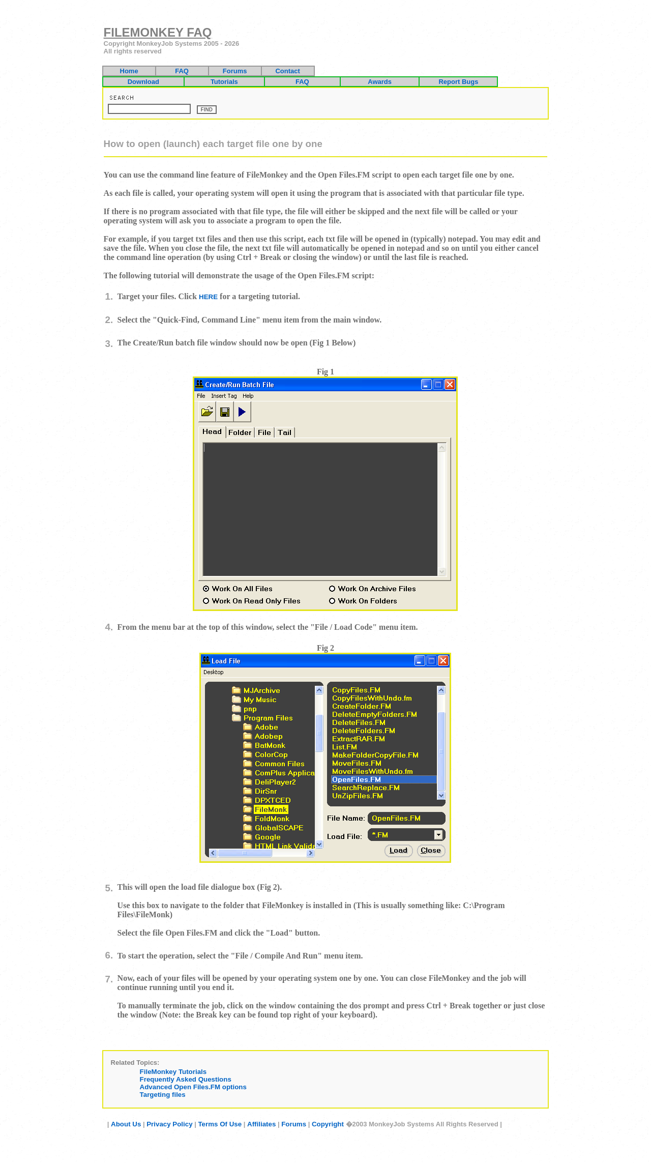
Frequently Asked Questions (185, 1079)
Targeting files (163, 1094)
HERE (208, 297)
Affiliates (261, 1124)
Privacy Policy (169, 1124)
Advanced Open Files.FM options (193, 1087)
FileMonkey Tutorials (173, 1071)
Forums (293, 1124)
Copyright (328, 1124)
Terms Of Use (220, 1124)
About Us (126, 1124)
